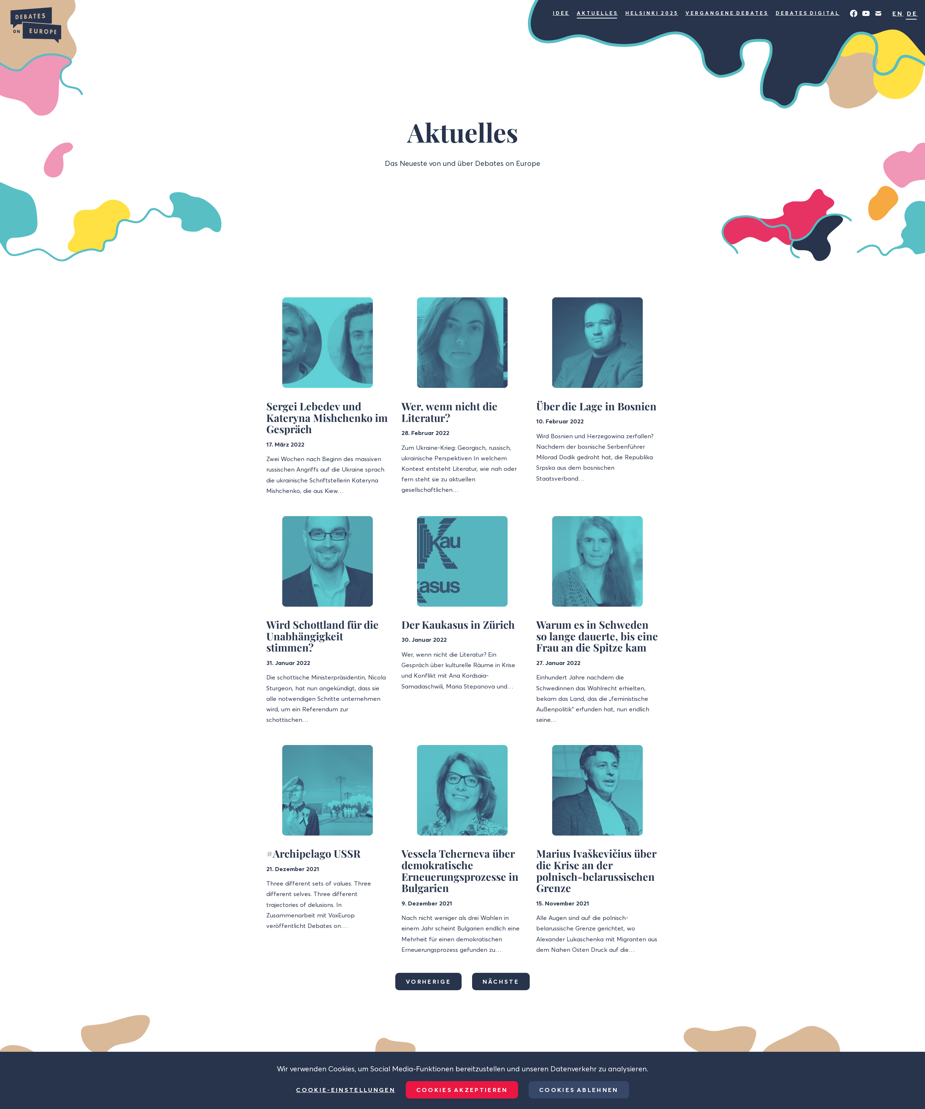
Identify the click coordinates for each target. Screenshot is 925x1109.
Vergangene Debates (727, 13)
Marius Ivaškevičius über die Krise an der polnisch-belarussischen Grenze (596, 870)
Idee (561, 13)
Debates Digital (808, 13)
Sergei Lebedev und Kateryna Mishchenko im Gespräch (327, 417)
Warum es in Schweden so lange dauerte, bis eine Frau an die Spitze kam (597, 636)
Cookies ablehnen (578, 1089)
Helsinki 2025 (651, 13)
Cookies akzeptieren (462, 1089)
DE (912, 13)
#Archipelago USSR (313, 853)
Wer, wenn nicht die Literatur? (449, 411)
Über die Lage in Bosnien (596, 406)
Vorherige (428, 981)
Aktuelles (597, 13)
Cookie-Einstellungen (345, 1089)
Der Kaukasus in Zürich (458, 624)
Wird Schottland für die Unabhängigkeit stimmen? (322, 636)
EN (897, 13)
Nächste (501, 981)
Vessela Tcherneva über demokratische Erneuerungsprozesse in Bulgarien (459, 870)
